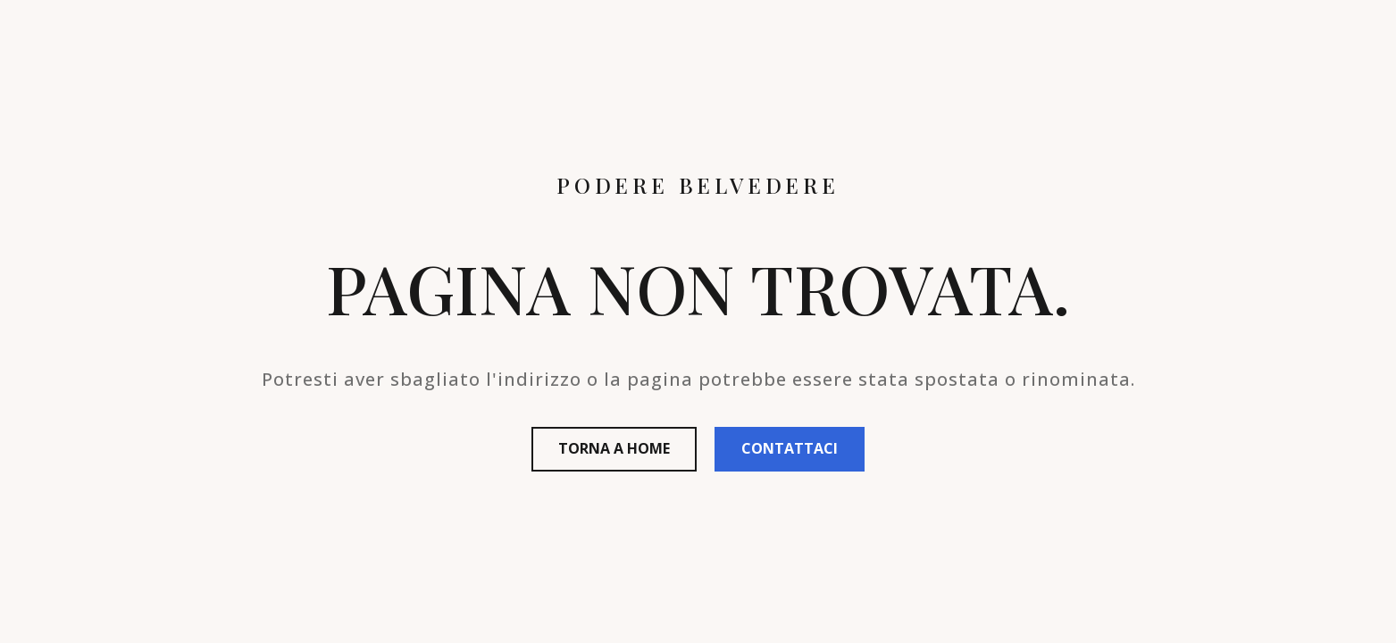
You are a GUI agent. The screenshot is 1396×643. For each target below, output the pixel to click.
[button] (614, 449)
